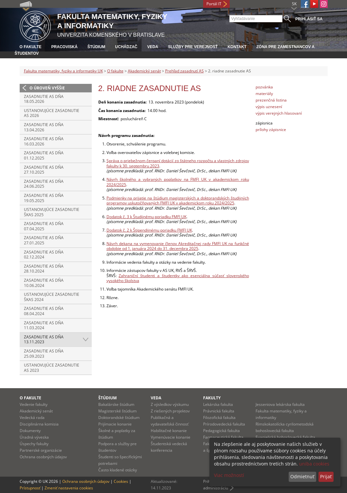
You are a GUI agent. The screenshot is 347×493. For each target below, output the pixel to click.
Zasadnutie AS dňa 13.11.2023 (44, 339)
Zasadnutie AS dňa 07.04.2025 (44, 226)
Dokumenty (30, 430)
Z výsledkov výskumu (170, 404)
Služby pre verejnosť (193, 47)
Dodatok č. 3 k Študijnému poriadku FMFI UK (146, 216)
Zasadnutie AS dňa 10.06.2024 (44, 282)
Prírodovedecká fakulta (224, 424)
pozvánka (264, 87)
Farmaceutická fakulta (223, 437)
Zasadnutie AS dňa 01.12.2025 (44, 155)
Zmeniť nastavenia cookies (69, 488)
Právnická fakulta (218, 411)
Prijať (326, 476)
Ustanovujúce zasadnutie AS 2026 (51, 113)
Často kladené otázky (117, 470)
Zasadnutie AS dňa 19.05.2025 (44, 198)
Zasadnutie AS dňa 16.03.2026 (44, 141)
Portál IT (214, 4)
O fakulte (31, 47)
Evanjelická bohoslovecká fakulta (285, 437)
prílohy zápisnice (271, 129)
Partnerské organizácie (41, 450)
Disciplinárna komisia (39, 424)
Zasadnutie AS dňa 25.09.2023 (44, 353)
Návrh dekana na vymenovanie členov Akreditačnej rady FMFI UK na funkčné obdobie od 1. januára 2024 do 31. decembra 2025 (177, 246)
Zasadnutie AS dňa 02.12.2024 (44, 254)
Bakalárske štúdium (116, 404)
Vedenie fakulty (34, 404)
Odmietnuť (302, 476)
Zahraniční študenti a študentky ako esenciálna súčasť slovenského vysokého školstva (177, 278)
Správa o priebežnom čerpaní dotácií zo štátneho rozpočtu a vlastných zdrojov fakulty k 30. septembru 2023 (177, 163)
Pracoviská (64, 47)
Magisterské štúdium (117, 411)
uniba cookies (314, 464)
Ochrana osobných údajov (43, 457)
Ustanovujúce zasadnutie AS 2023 (51, 367)
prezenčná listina (271, 100)
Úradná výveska (34, 437)
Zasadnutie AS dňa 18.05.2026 (44, 99)
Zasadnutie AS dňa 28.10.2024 (44, 268)
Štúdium (96, 47)
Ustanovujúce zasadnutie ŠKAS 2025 (51, 212)
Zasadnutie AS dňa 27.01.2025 (44, 240)
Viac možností (229, 475)
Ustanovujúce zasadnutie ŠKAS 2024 (51, 297)
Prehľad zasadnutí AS (184, 71)
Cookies (121, 481)
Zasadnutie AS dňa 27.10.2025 (44, 169)
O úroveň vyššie (47, 88)
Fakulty (212, 398)
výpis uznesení (269, 106)
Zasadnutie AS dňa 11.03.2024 (44, 325)
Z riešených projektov (170, 411)
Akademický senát (144, 71)
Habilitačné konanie (169, 430)
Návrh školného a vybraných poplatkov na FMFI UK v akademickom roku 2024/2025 (177, 182)
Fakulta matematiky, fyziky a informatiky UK (63, 71)
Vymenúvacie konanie (170, 437)
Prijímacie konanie (115, 424)
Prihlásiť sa (308, 19)
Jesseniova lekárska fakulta (280, 404)
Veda (152, 47)
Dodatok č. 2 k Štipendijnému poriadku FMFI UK (149, 230)
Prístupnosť (30, 488)
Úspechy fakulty (34, 443)
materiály (264, 93)
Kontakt (236, 47)
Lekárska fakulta (218, 404)
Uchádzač (126, 47)
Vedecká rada (32, 417)
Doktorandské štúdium (119, 417)
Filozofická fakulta (219, 417)
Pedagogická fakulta (221, 430)
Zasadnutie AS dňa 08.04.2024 (44, 311)
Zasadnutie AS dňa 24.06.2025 (44, 184)
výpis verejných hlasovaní (279, 113)
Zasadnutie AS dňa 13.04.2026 (44, 127)
